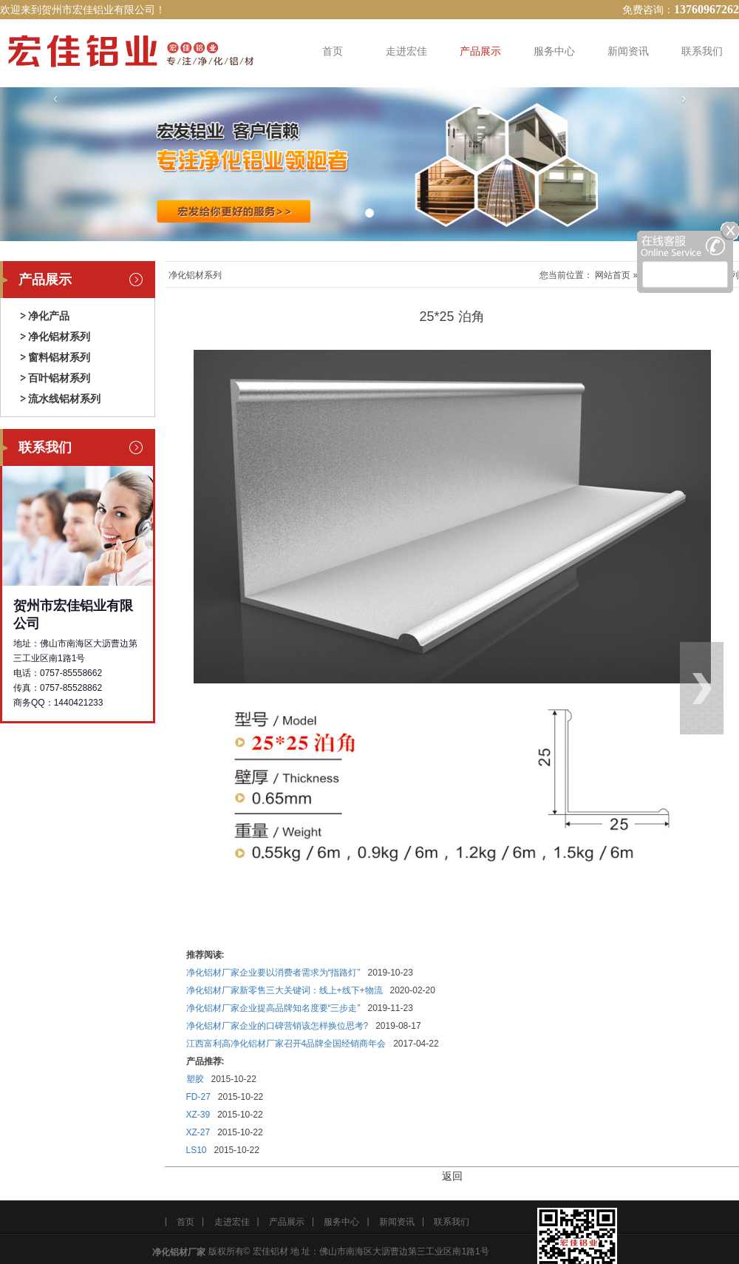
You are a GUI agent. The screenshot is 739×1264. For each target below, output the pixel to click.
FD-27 (198, 1097)
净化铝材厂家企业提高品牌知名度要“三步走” (273, 1008)
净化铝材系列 (59, 336)
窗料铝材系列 (59, 357)
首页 (332, 51)
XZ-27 (198, 1132)
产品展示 (480, 51)
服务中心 (554, 51)
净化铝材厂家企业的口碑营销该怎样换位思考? (277, 1026)
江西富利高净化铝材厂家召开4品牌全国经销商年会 (286, 1043)
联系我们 (702, 51)
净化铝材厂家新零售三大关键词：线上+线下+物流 (284, 990)
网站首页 (612, 275)
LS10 (196, 1150)
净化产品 (48, 316)
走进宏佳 (406, 51)
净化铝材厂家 (178, 1252)
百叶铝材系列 (59, 378)
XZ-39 (198, 1114)
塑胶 (195, 1079)
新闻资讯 (628, 51)
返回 (452, 1176)
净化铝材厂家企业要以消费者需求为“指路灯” (273, 972)
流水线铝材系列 (64, 399)
